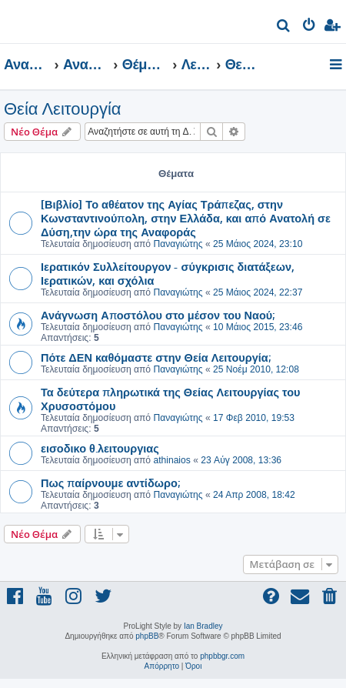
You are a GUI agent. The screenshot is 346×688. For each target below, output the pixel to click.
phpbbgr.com (222, 656)
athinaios (171, 460)
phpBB (146, 636)
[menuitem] (284, 27)
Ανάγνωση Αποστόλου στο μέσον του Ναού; (157, 315)
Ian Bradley (203, 626)
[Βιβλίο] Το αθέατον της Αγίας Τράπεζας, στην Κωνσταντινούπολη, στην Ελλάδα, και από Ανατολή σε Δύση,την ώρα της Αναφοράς (186, 218)
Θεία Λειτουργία (62, 109)
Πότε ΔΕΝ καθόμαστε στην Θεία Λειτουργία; (156, 357)
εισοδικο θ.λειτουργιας (100, 448)
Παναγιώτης (177, 244)
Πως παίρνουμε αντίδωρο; (110, 482)
